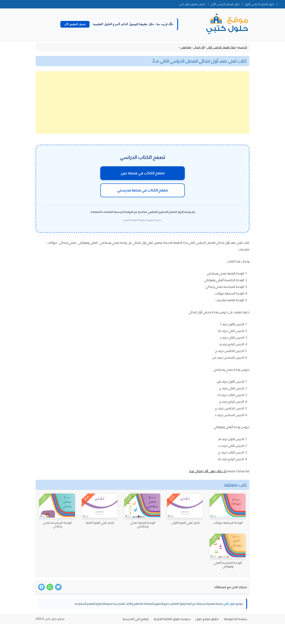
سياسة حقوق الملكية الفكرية (172, 619)
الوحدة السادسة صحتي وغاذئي (57, 524)
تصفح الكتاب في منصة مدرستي (142, 190)
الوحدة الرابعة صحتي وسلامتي (142, 524)
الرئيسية (242, 47)
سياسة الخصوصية (235, 619)
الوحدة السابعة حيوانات (227, 522)
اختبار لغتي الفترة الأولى (185, 522)
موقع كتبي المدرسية (135, 619)
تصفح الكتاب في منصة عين (143, 173)
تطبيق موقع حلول (207, 619)
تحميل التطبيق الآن (75, 24)
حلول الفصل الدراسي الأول (259, 4)
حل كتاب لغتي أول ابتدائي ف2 (207, 471)
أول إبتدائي (198, 47)
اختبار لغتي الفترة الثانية (100, 522)
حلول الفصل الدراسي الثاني (225, 4)
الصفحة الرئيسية (281, 3)
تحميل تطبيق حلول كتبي (192, 4)
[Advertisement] (142, 102)
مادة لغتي (185, 47)
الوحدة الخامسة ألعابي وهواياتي (228, 564)
